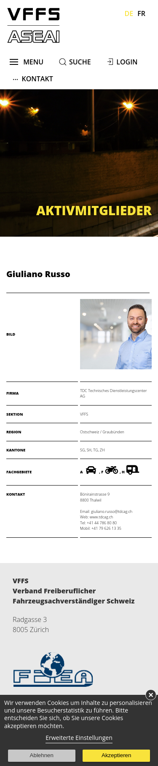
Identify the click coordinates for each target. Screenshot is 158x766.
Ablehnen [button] (42, 755)
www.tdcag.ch (101, 517)
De (129, 13)
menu (27, 62)
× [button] (150, 694)
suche (80, 62)
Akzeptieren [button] (116, 755)
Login (126, 62)
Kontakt (33, 78)
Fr (141, 13)
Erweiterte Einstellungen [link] (79, 738)
